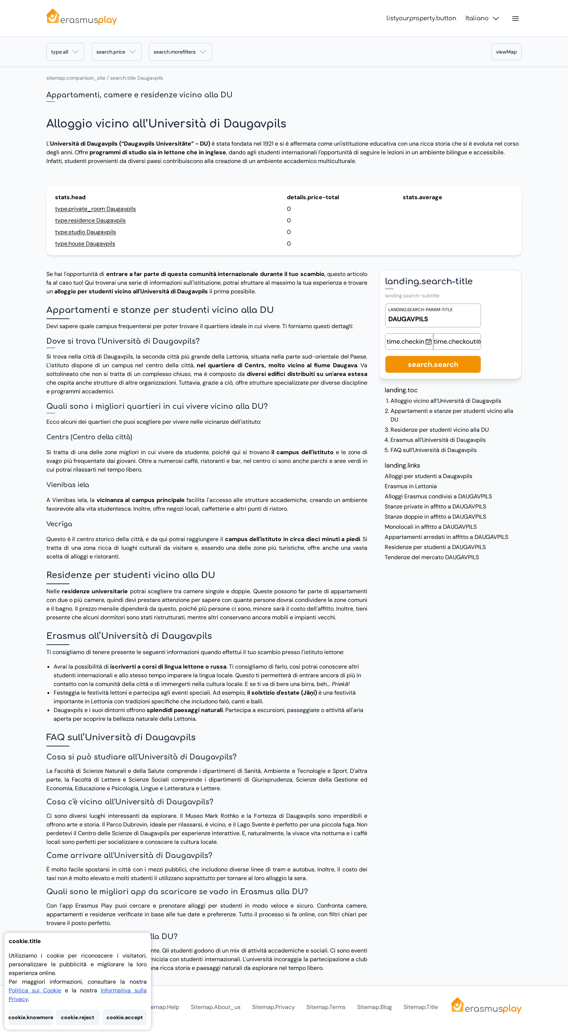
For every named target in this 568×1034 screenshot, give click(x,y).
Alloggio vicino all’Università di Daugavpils (445, 401)
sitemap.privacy (273, 1007)
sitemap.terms (326, 1007)
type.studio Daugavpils (85, 232)
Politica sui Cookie (35, 990)
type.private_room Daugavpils (95, 209)
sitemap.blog (374, 1007)
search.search (433, 364)
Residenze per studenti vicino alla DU (439, 430)
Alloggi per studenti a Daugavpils (428, 476)
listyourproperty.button (421, 18)
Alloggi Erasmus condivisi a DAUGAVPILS (438, 496)
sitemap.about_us (216, 1007)
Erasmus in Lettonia (411, 486)
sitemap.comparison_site (75, 78)
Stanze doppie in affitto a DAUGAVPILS (435, 516)
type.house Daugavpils (85, 243)
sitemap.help (161, 1007)
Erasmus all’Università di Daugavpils (438, 440)
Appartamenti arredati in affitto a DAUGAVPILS (446, 537)
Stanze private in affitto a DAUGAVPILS (435, 506)
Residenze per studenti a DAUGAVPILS (435, 547)
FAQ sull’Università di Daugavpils (433, 450)
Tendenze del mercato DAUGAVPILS (432, 557)
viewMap (506, 52)
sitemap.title (421, 1007)
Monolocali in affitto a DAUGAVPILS (431, 527)
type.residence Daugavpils (90, 220)
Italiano (482, 18)
